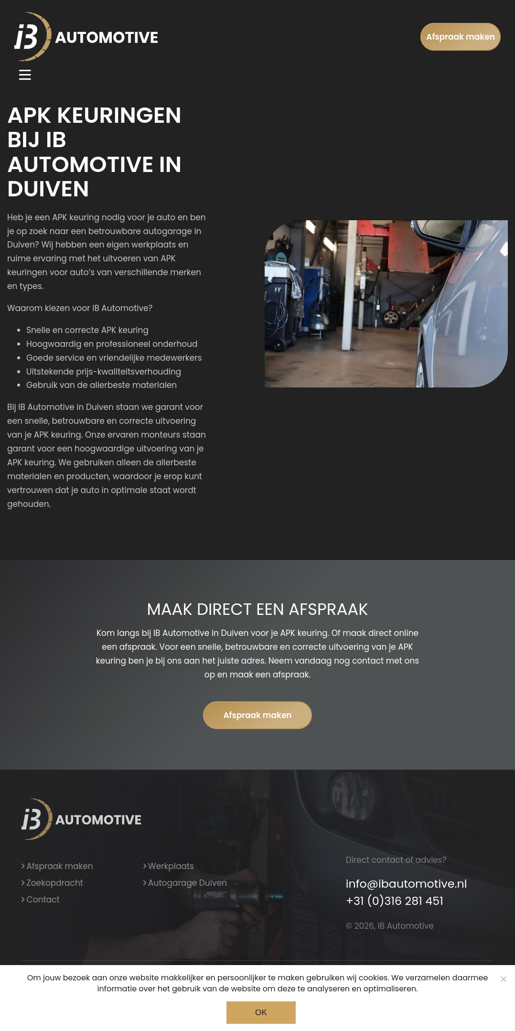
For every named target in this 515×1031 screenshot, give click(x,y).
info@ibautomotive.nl (406, 883)
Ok (261, 1012)
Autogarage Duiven (185, 883)
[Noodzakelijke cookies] (503, 979)
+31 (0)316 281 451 (394, 901)
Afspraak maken (460, 37)
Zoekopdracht (52, 883)
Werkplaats (168, 866)
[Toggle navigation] (25, 75)
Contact (40, 899)
